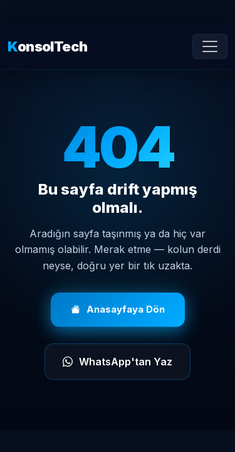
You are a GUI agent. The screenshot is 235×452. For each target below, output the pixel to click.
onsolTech (47, 46)
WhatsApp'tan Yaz (117, 361)
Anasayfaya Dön (118, 310)
